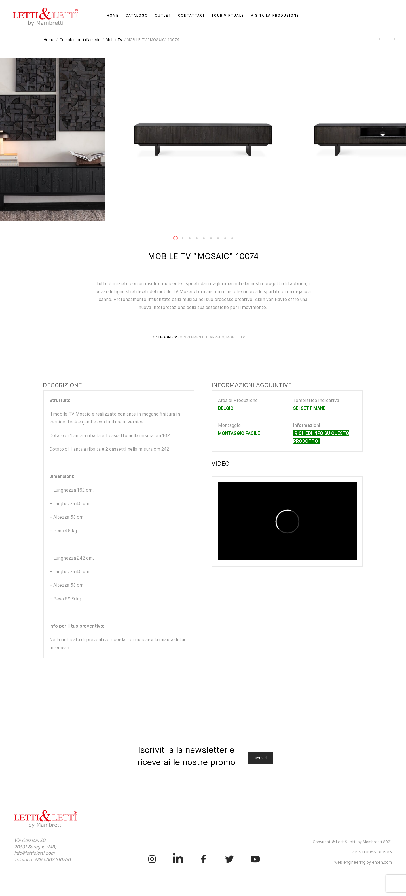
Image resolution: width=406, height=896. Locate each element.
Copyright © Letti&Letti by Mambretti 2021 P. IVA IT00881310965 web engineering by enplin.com (352, 852)
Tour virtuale (227, 16)
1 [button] (179, 239)
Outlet (163, 16)
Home (113, 16)
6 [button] (214, 239)
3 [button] (193, 239)
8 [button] (228, 239)
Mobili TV (114, 40)
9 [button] (235, 239)
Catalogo (137, 16)
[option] (203, 139)
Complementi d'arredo (80, 40)
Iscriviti (260, 758)
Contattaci (191, 16)
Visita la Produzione (275, 16)
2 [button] (186, 239)
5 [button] (207, 239)
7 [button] (221, 239)
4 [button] (200, 239)
